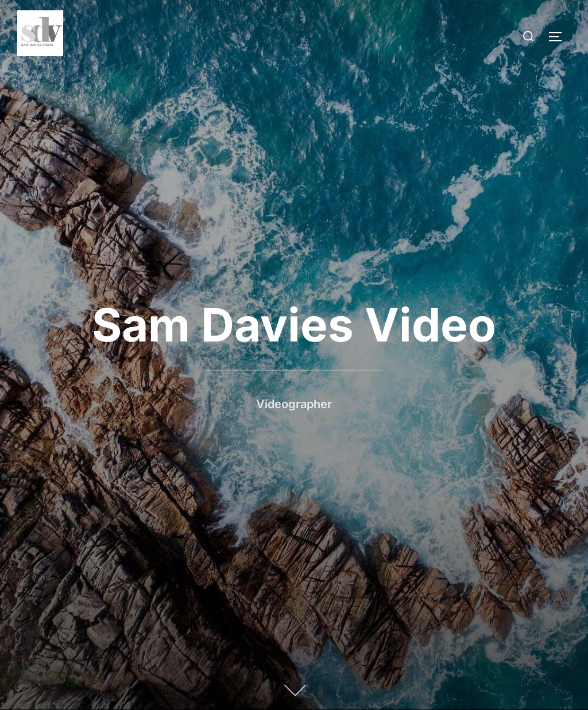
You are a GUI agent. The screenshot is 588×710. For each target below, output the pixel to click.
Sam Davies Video (294, 324)
